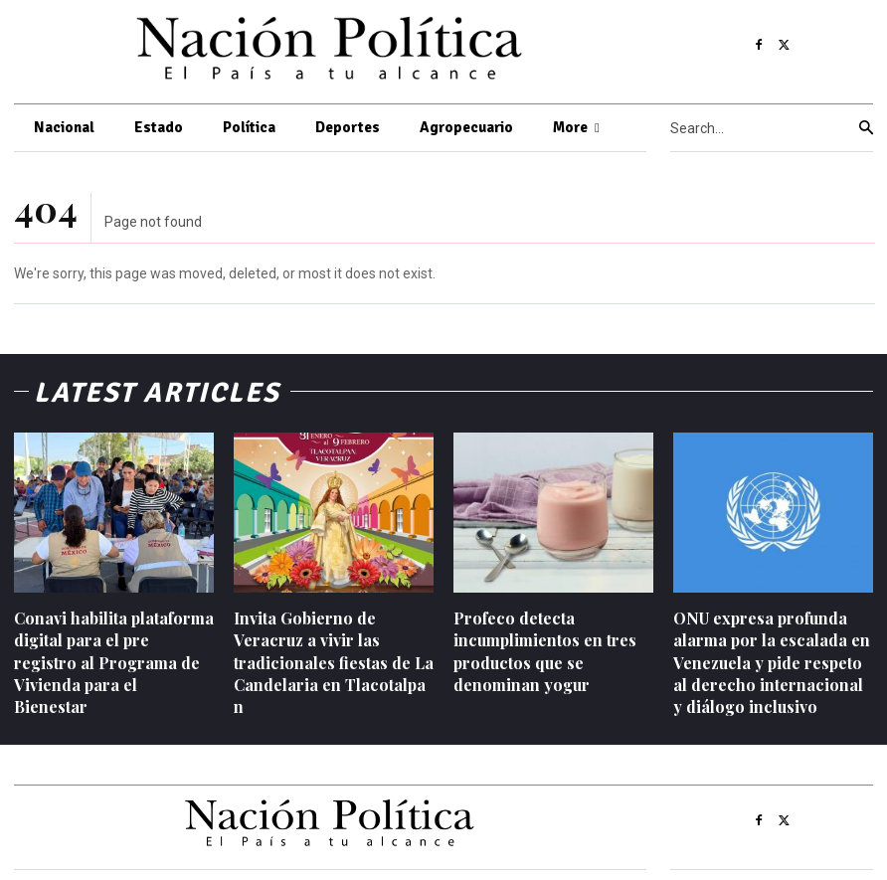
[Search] (866, 128)
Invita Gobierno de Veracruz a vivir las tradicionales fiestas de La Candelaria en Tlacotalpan (334, 663)
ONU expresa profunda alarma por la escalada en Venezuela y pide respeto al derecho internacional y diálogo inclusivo (771, 663)
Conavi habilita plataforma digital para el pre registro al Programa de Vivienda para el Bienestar (114, 663)
